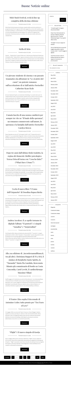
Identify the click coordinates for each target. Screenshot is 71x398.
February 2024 (54, 159)
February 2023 (54, 197)
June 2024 (53, 147)
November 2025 (54, 93)
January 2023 (54, 200)
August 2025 (54, 103)
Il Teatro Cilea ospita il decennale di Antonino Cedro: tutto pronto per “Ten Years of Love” (24, 332)
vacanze (52, 247)
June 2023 (53, 184)
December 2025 (54, 90)
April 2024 (53, 153)
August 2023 (54, 178)
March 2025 (53, 118)
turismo (52, 244)
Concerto (53, 219)
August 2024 (54, 140)
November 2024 (54, 131)
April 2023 (53, 190)
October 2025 (54, 97)
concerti (53, 216)
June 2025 (53, 109)
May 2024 (53, 150)
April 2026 (53, 78)
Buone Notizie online (35, 5)
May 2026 (53, 75)
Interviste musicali (55, 222)
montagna (53, 226)
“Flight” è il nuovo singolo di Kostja (24, 363)
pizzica (52, 241)
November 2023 (54, 168)
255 (37, 390)
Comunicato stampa (55, 213)
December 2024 (54, 128)
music (52, 232)
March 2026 (53, 81)
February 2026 (54, 84)
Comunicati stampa (55, 210)
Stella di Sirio (24, 52)
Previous (7, 390)
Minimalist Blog (40, 396)
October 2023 (54, 172)
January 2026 (54, 87)
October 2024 (54, 134)
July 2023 (53, 181)
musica (52, 235)
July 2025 (53, 106)
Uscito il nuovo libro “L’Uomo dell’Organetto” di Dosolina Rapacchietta (24, 208)
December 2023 (54, 165)
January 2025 (54, 125)
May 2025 (53, 112)
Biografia (53, 207)
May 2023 (53, 187)
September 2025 (54, 100)
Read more (24, 43)
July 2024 (53, 143)
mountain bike (54, 229)
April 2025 (53, 115)
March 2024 (53, 156)
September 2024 (54, 137)
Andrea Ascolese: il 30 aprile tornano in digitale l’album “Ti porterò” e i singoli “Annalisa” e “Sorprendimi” (24, 244)
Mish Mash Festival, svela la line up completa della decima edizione (24, 20)
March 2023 (53, 193)
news (52, 238)
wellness (53, 251)
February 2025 (54, 122)
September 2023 (54, 175)
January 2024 (54, 162)
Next (43, 390)
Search (52, 16)
